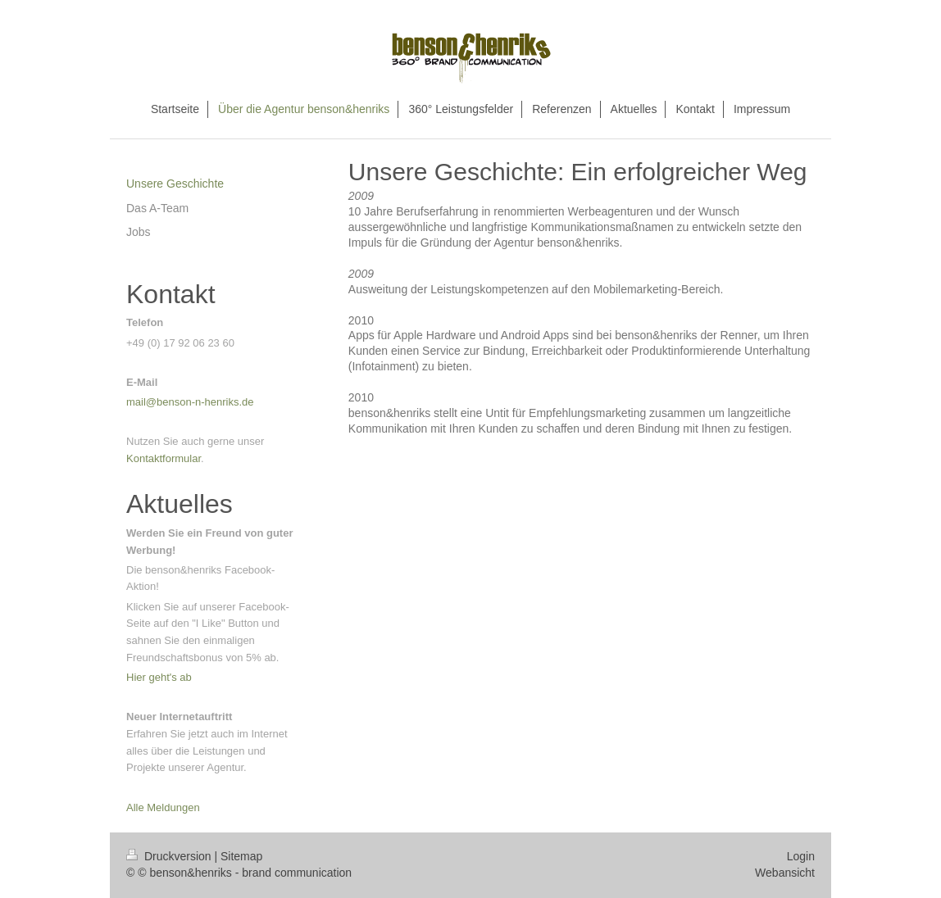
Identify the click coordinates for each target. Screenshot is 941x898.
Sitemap (241, 856)
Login (801, 856)
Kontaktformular (163, 458)
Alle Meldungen (163, 807)
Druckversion (170, 856)
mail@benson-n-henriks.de (190, 402)
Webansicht (785, 872)
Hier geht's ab (159, 677)
